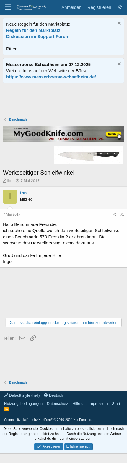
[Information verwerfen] (118, 24)
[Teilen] (114, 214)
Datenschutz (57, 403)
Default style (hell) (22, 395)
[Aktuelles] (120, 7)
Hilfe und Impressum (90, 403)
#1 (122, 214)
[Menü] (8, 7)
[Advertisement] (63, 101)
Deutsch (53, 395)
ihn (9, 180)
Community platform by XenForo (48, 419)
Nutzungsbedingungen (23, 403)
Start (116, 403)
